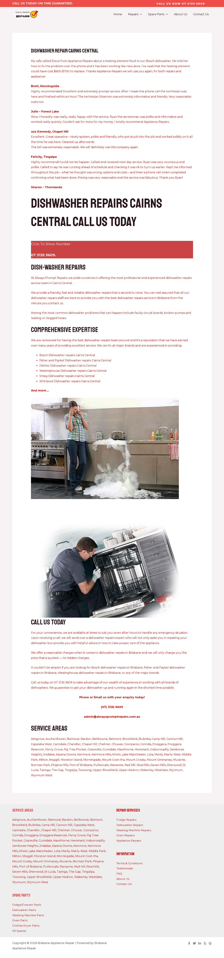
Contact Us (124, 884)
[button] (180, 4)
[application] (142, 14)
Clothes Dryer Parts (26, 925)
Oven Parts (20, 920)
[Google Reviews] (210, 943)
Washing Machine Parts (28, 915)
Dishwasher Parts (24, 910)
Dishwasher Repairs (130, 825)
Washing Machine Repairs (134, 830)
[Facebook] (189, 943)
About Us (123, 879)
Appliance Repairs (128, 840)
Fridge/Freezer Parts (26, 904)
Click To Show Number (51, 244)
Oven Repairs (125, 835)
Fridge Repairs (126, 819)
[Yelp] (204, 943)
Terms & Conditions (129, 863)
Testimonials (125, 868)
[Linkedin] (199, 943)
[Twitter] (194, 943)
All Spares (19, 930)
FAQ (119, 873)
